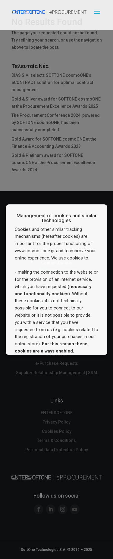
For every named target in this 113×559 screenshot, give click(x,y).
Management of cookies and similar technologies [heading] (57, 218)
